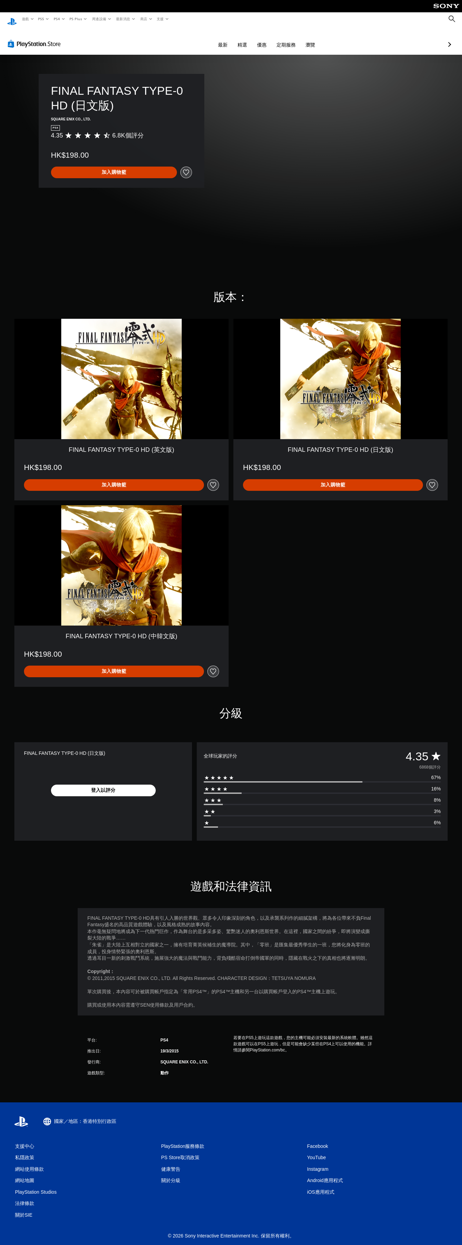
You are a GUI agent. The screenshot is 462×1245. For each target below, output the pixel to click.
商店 (143, 18)
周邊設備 (99, 18)
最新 (186, 38)
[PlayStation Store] (35, 37)
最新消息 (123, 18)
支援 (160, 18)
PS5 (41, 18)
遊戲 (25, 18)
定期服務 (249, 38)
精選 (206, 38)
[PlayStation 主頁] (12, 19)
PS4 (56, 18)
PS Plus (75, 18)
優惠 (225, 38)
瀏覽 (274, 38)
